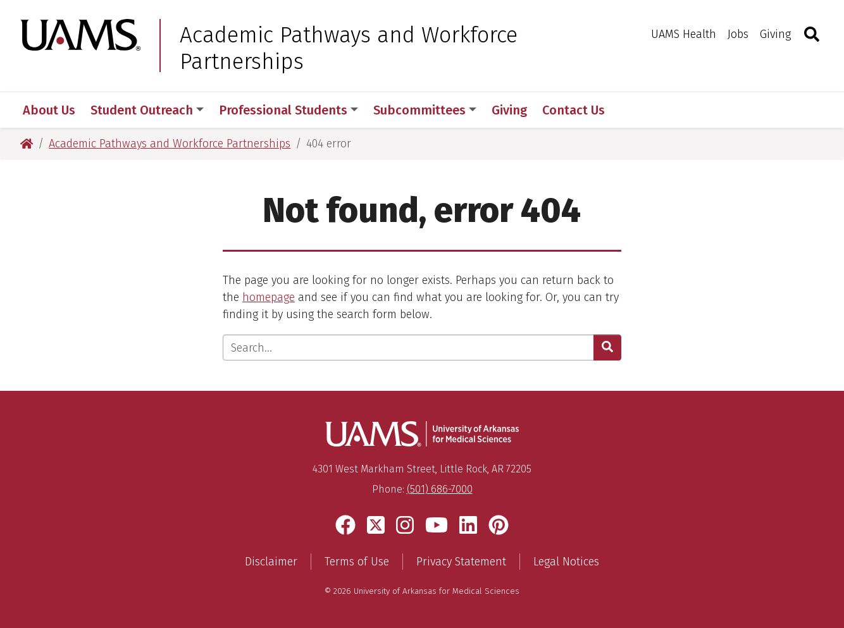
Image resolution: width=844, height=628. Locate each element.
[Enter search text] (408, 347)
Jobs (738, 34)
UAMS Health (683, 34)
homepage (268, 297)
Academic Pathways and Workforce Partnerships (349, 48)
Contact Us (573, 110)
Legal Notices (566, 562)
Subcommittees (424, 110)
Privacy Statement (461, 562)
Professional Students (288, 110)
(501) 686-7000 (440, 489)
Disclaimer (271, 562)
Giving (775, 34)
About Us (49, 110)
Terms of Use (357, 562)
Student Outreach (147, 110)
